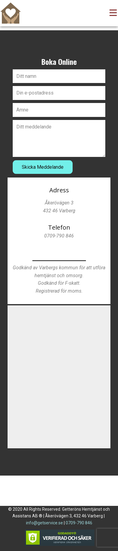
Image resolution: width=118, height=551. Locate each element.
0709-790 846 (79, 522)
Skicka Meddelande (43, 167)
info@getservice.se (44, 522)
